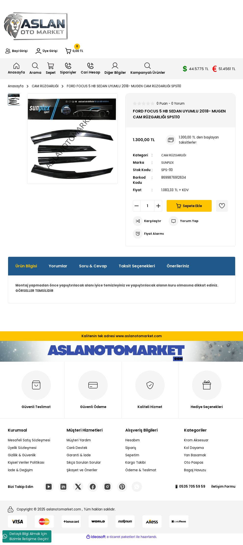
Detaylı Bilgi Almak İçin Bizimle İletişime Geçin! (25, 536)
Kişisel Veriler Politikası (26, 466)
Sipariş (130, 451)
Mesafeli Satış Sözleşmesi (29, 443)
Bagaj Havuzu (195, 473)
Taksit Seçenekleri (137, 269)
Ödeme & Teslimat (140, 473)
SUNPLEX (168, 165)
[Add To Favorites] (222, 209)
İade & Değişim (20, 473)
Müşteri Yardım (79, 443)
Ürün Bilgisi (26, 269)
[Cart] (98, 53)
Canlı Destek (77, 451)
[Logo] (36, 25)
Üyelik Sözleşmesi (22, 451)
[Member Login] (60, 53)
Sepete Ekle (189, 209)
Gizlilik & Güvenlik (22, 458)
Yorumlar (58, 269)
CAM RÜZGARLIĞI (174, 158)
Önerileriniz (178, 269)
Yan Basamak (195, 458)
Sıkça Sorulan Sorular (84, 466)
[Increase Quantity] (158, 209)
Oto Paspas (193, 466)
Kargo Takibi (135, 466)
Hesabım (132, 443)
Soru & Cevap (93, 269)
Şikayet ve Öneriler (82, 473)
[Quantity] (147, 209)
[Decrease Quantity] (137, 209)
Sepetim (132, 458)
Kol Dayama (194, 451)
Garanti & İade (79, 458)
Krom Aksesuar (196, 443)
